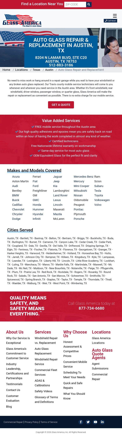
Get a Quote (61, 105)
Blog (9, 406)
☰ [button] (115, 16)
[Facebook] (80, 422)
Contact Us (13, 390)
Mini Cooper (81, 186)
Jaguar (57, 176)
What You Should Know (74, 396)
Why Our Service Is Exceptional (18, 340)
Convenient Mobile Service (75, 364)
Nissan (78, 195)
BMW (15, 195)
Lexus (57, 200)
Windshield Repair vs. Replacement (46, 340)
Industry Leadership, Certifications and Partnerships (17, 371)
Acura (16, 176)
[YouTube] (95, 422)
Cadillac (17, 204)
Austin (49, 69)
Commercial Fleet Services (46, 372)
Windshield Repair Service (46, 362)
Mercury (79, 181)
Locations (21, 69)
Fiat (35, 181)
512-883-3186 (61, 65)
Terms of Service (49, 422)
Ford (36, 186)
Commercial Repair (99, 377)
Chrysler (17, 214)
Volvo (97, 204)
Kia (55, 186)
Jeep (56, 181)
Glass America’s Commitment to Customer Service (17, 353)
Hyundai (38, 214)
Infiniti (37, 218)
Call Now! (110, 21)
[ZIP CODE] (75, 4)
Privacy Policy (32, 422)
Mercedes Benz (83, 176)
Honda (37, 204)
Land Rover (60, 195)
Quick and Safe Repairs (73, 385)
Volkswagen (102, 200)
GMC (36, 200)
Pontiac (78, 209)
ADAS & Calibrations (42, 383)
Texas (36, 69)
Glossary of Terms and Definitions (46, 400)
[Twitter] (88, 422)
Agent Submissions (100, 366)
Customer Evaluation (12, 398)
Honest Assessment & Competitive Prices (72, 349)
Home (6, 69)
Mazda (57, 214)
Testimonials (14, 384)
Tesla (97, 190)
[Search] (89, 4)
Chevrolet (18, 209)
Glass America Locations (101, 340)
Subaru (98, 186)
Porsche (79, 218)
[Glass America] (21, 20)
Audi (15, 186)
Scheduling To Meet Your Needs (74, 375)
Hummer (38, 209)
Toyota (98, 195)
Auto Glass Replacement (43, 351)
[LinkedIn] (102, 422)
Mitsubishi (80, 190)
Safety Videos (43, 391)
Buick (15, 200)
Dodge (16, 218)
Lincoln (57, 204)
